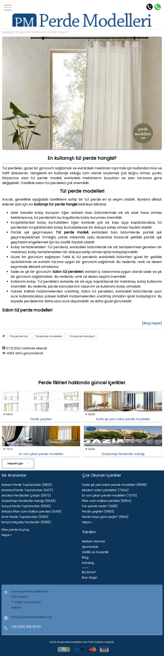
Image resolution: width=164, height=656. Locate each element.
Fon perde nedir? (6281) (100, 506)
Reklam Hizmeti (93, 541)
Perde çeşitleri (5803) (98, 511)
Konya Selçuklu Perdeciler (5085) (26, 522)
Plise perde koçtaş (15, 529)
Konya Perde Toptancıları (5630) (26, 506)
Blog (22, 32)
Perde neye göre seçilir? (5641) (105, 517)
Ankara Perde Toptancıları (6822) (26, 485)
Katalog (88, 563)
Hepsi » (6, 535)
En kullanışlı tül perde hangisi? (49, 32)
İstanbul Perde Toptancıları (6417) (27, 490)
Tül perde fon (19, 336)
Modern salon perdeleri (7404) (105, 490)
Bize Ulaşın (89, 577)
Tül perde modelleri (48, 336)
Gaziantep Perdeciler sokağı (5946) (28, 501)
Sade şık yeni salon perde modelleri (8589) (114, 485)
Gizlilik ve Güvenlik (95, 552)
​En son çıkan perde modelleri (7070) (109, 495)
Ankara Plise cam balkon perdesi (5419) (31, 511)
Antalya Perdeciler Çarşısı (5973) (26, 495)
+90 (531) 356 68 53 (26, 627)
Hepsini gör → (18, 463)
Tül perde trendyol (82, 336)
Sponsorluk (90, 547)
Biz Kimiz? (89, 572)
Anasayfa (8, 32)
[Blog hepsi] (152, 323)
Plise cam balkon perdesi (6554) (107, 501)
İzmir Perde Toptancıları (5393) (24, 517)
